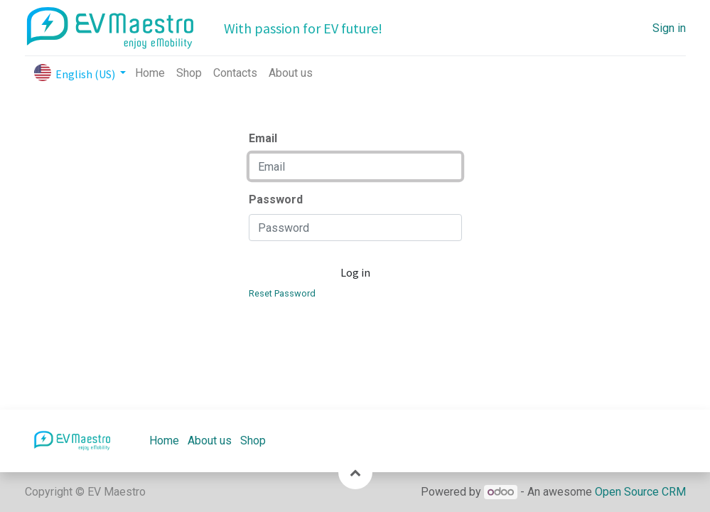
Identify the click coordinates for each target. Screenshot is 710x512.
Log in (355, 272)
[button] (355, 472)
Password (276, 199)
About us (210, 440)
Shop (253, 440)
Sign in (669, 28)
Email (263, 138)
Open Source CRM (640, 491)
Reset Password (282, 293)
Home (164, 440)
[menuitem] (150, 73)
